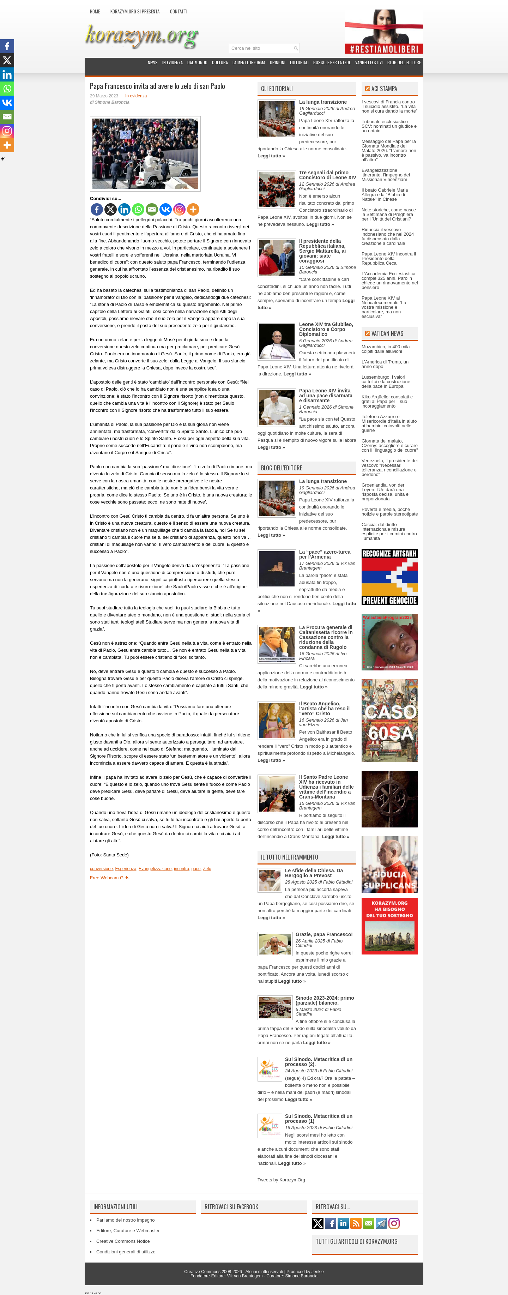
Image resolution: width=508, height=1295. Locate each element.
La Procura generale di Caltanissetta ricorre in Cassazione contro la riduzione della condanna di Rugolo (326, 637)
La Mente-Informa (248, 62)
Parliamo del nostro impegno (125, 1220)
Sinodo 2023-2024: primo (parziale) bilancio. (325, 1000)
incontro (181, 868)
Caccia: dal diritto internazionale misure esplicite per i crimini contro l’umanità (389, 531)
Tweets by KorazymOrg (281, 1179)
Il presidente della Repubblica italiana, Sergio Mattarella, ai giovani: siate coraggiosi (322, 251)
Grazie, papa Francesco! (324, 934)
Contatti (178, 11)
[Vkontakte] (165, 209)
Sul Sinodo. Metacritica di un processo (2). (318, 1061)
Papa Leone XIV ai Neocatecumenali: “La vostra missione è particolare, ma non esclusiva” (384, 307)
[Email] (152, 209)
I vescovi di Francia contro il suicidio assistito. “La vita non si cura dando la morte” (389, 106)
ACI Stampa (384, 88)
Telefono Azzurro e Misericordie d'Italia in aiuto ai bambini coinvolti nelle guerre (389, 423)
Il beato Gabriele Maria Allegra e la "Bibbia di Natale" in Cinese (385, 194)
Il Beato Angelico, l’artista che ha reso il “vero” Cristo (324, 708)
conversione (101, 868)
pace (196, 868)
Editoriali (299, 62)
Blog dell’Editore (404, 62)
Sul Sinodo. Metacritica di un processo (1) (318, 1118)
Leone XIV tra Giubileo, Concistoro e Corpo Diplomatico (326, 329)
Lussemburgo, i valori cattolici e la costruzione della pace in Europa (386, 381)
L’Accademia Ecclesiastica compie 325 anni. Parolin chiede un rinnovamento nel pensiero (390, 280)
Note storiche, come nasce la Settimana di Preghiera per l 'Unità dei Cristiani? (389, 214)
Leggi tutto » (271, 155)
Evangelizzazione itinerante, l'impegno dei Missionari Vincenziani (386, 175)
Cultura (220, 62)
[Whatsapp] (138, 209)
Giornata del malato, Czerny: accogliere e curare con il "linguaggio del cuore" (390, 445)
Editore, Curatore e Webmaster (128, 1230)
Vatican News (387, 333)
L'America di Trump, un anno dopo (385, 364)
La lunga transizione (323, 102)
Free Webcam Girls (109, 877)
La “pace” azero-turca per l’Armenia (325, 554)
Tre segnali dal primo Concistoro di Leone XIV (327, 175)
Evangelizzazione (155, 868)
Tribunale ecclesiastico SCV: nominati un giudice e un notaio (389, 126)
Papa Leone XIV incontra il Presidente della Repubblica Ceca (389, 258)
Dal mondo (197, 62)
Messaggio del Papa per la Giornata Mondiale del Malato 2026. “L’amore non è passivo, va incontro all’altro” (389, 150)
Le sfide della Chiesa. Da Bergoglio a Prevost (314, 873)
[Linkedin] (124, 209)
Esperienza (125, 868)
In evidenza (172, 62)
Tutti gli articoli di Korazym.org (357, 1241)
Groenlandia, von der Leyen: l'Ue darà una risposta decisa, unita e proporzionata (385, 491)
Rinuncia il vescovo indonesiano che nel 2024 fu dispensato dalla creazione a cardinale (388, 236)
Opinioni (277, 62)
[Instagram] (179, 209)
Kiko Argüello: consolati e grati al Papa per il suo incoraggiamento (387, 401)
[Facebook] (97, 209)
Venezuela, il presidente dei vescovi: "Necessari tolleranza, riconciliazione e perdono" (390, 467)
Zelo (207, 868)
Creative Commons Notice (123, 1241)
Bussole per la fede (332, 62)
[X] (110, 209)
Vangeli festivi (369, 62)
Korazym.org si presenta (134, 11)
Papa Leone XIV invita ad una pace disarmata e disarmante (325, 395)
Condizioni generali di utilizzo (126, 1251)
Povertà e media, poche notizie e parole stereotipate (390, 512)
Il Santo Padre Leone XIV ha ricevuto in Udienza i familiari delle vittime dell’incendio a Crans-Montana (326, 787)
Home (95, 11)
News (153, 62)
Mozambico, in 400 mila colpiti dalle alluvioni (386, 349)
